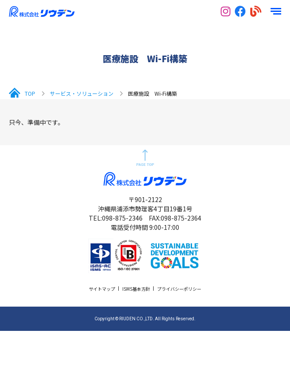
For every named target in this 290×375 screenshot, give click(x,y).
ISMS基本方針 (136, 288)
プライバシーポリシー (179, 288)
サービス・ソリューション (81, 93)
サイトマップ (102, 288)
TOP (30, 93)
